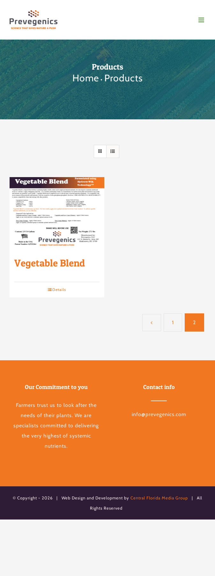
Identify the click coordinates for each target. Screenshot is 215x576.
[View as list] (113, 151)
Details (59, 289)
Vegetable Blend (49, 263)
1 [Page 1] (173, 322)
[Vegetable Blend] (57, 214)
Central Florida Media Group (159, 497)
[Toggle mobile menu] (201, 20)
